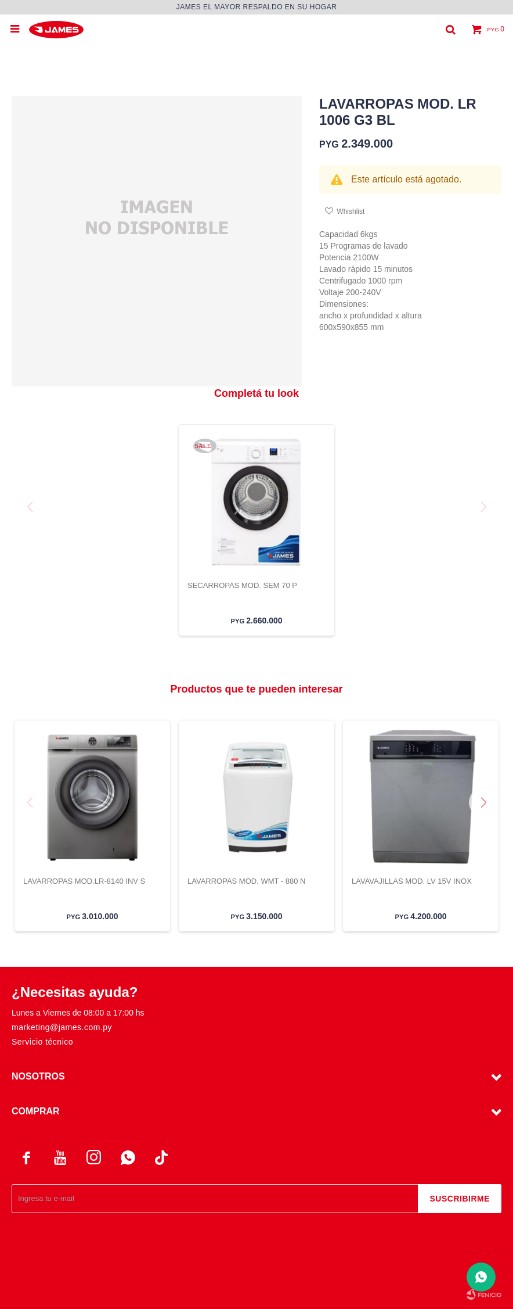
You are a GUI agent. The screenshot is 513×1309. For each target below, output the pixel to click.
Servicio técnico (42, 1041)
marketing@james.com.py (62, 1027)
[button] (488, 825)
